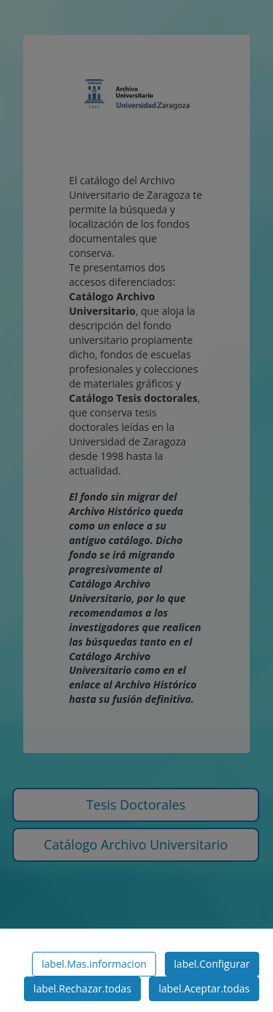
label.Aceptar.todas (204, 988)
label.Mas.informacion (94, 964)
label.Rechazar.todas (82, 988)
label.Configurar (212, 964)
